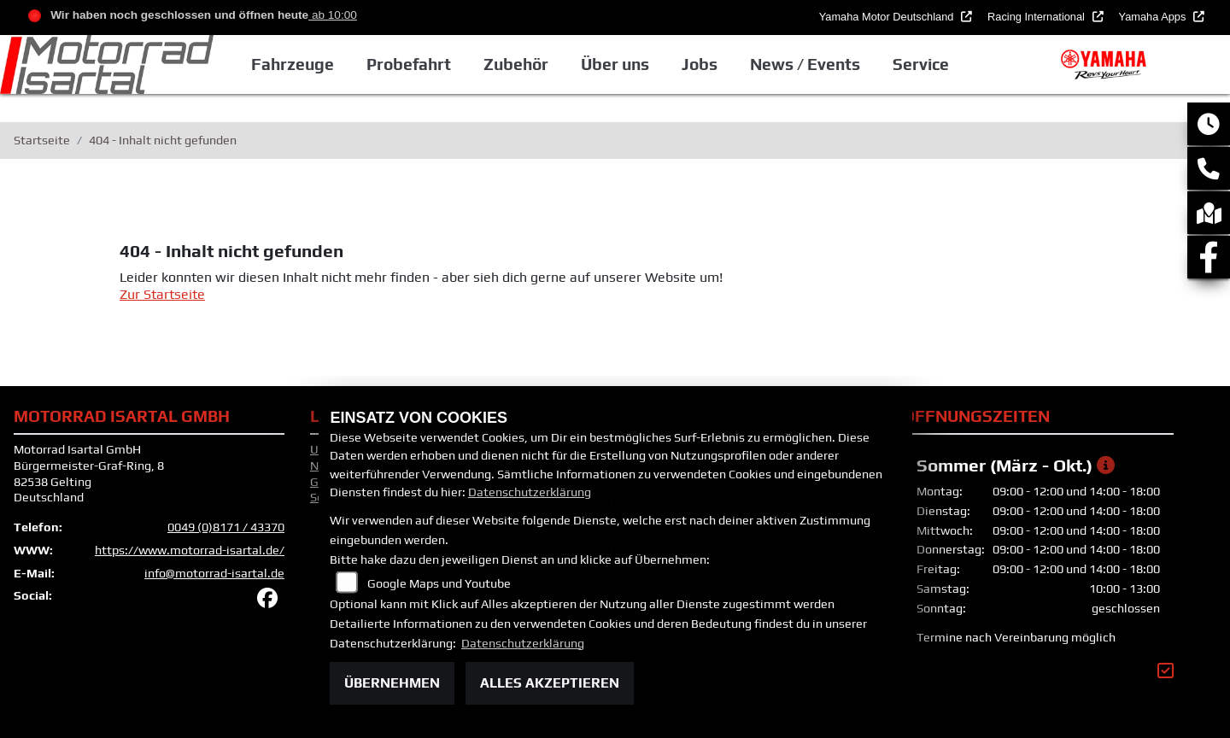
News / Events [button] (805, 64)
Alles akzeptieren (549, 683)
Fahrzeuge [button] (292, 64)
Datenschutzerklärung (529, 492)
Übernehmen (392, 683)
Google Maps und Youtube (439, 583)
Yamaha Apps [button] (1154, 16)
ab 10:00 (332, 15)
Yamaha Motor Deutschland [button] (888, 16)
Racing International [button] (1037, 16)
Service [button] (921, 64)
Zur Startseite (162, 294)
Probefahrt (408, 64)
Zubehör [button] (515, 64)
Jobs (700, 64)
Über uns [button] (615, 64)
